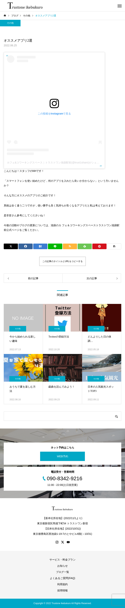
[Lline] (55, 246)
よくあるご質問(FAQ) (62, 578)
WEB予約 (62, 456)
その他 (10, 23)
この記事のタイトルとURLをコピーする (62, 261)
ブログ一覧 (62, 571)
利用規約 (62, 584)
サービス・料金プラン (62, 559)
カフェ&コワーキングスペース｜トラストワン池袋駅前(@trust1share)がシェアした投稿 (58, 162)
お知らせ (62, 565)
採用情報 (62, 590)
